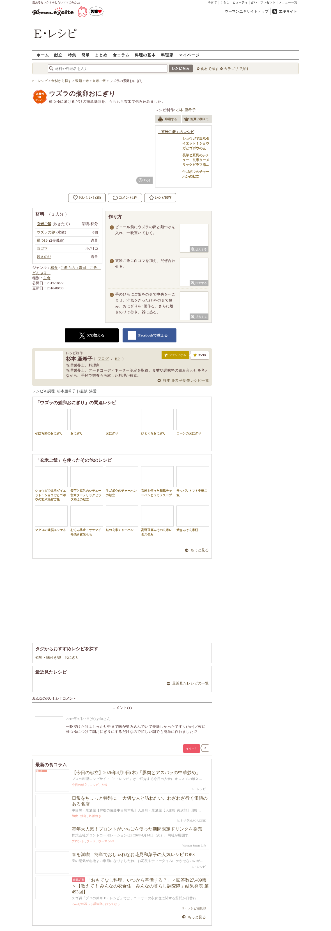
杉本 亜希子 (186, 110)
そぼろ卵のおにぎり (51, 422)
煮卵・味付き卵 (48, 657)
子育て (212, 2)
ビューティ (240, 2)
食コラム (121, 55)
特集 (72, 55)
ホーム (42, 55)
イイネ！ (191, 748)
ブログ (103, 358)
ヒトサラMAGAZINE (191, 820)
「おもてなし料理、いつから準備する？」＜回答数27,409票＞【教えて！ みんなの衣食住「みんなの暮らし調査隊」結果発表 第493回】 (140, 886)
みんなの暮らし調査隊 (87, 903)
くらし (224, 2)
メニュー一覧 (288, 2)
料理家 (167, 55)
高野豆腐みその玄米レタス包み (157, 520)
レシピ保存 (163, 198)
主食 (46, 278)
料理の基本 (145, 55)
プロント (78, 841)
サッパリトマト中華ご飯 (192, 481)
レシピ (94, 784)
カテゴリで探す (236, 69)
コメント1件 (125, 198)
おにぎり (86, 422)
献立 (58, 55)
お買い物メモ (196, 119)
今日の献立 (79, 784)
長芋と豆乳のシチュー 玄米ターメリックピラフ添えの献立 (87, 483)
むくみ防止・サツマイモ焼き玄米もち (86, 520)
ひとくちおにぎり (157, 422)
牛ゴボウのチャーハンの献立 (122, 481)
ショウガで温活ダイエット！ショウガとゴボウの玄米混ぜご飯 (51, 483)
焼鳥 (83, 816)
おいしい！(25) (90, 198)
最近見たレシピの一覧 (190, 683)
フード (91, 841)
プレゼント (268, 2)
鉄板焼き (95, 816)
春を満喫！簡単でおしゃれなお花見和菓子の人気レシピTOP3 (133, 854)
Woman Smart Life (194, 845)
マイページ (189, 55)
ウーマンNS (106, 841)
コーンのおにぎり (192, 422)
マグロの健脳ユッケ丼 (51, 518)
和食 (54, 268)
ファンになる (175, 356)
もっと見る (199, 550)
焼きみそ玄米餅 (192, 518)
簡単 (85, 55)
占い (254, 2)
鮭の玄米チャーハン (122, 518)
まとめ (101, 55)
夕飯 (104, 784)
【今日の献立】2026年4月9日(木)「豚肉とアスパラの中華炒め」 (136, 772)
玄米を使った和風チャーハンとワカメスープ (157, 481)
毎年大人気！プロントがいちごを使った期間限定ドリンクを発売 (137, 829)
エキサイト (288, 11)
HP (117, 358)
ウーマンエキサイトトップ (246, 11)
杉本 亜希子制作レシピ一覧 (186, 380)
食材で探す (210, 69)
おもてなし (112, 903)
